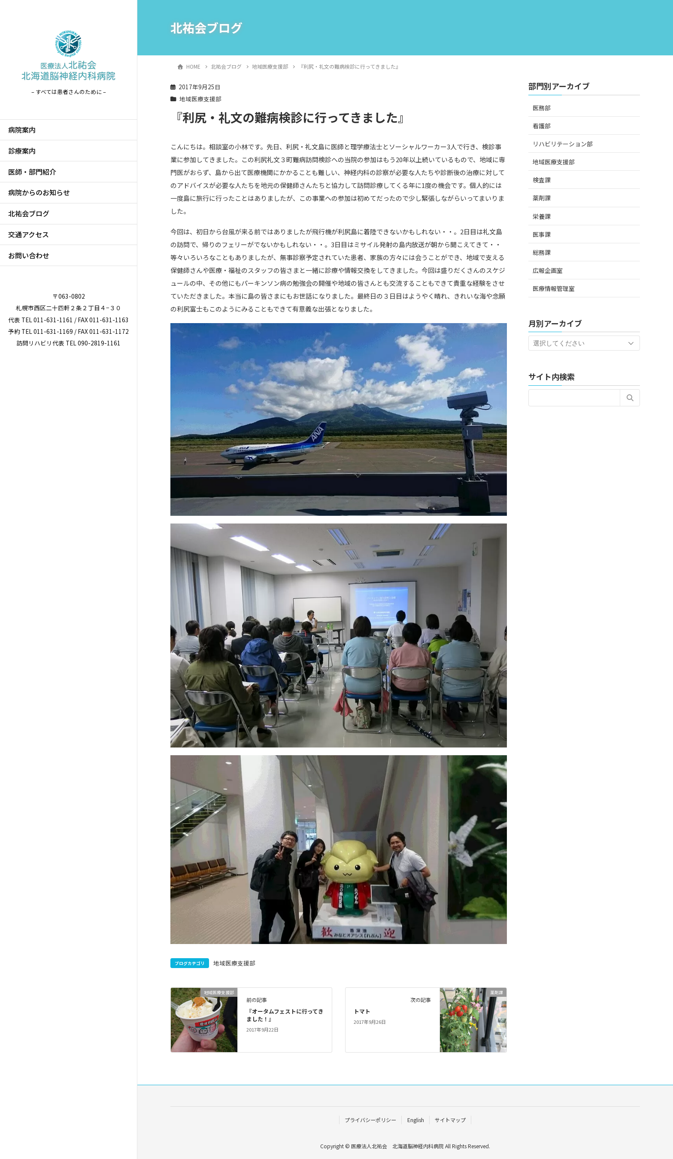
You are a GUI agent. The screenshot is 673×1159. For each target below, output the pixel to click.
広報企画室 (548, 270)
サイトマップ (450, 1119)
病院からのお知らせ (39, 192)
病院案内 (22, 129)
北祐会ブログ (28, 213)
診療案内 (22, 150)
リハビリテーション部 (563, 143)
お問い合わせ (28, 255)
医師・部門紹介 (32, 171)
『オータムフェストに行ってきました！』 (285, 1015)
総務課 (542, 252)
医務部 (542, 107)
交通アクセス (28, 234)
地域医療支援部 (200, 98)
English (415, 1119)
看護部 (542, 125)
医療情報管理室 (554, 288)
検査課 (542, 180)
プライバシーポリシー (370, 1119)
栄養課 (542, 216)
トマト (362, 1011)
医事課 (542, 234)
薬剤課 (542, 198)
